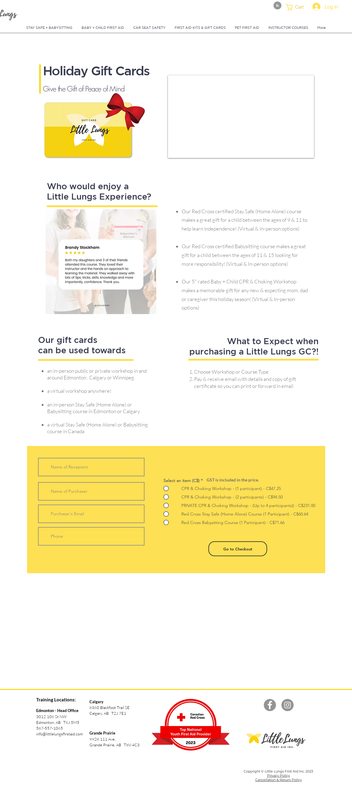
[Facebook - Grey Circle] (270, 705)
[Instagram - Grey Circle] (287, 705)
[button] (298, 7)
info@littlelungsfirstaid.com (59, 733)
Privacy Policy (278, 775)
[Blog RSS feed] (277, 6)
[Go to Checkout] (237, 548)
